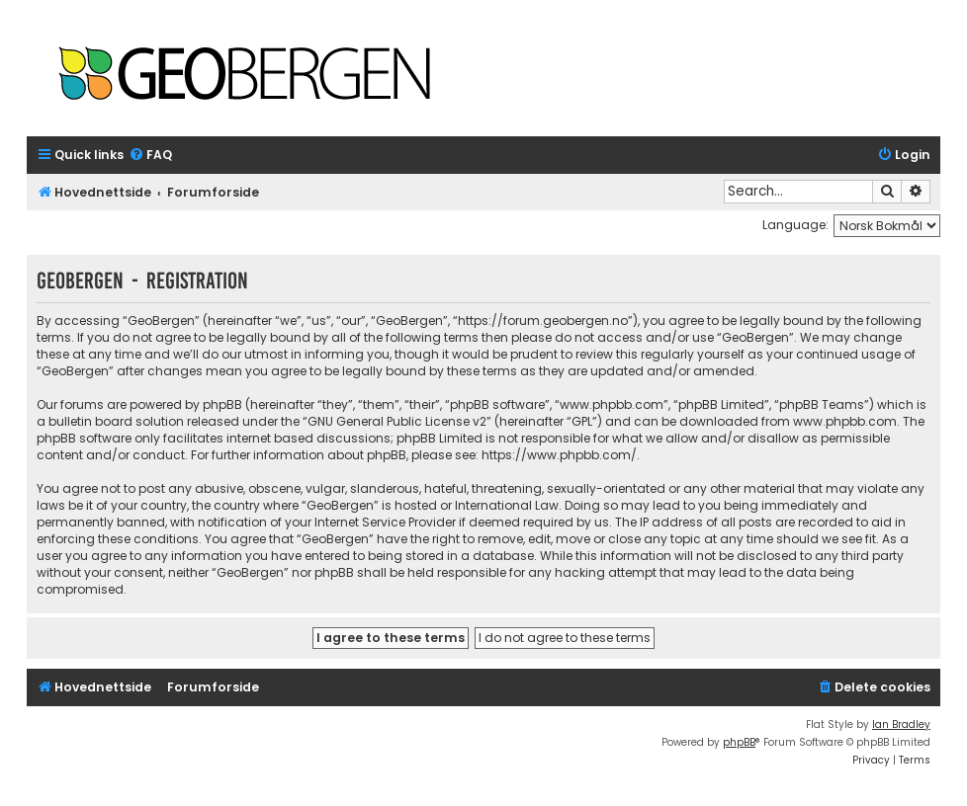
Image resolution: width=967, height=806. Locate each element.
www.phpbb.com (845, 421)
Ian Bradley (901, 724)
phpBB (739, 742)
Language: (795, 224)
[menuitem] (150, 155)
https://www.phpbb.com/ (559, 454)
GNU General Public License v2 (397, 421)
